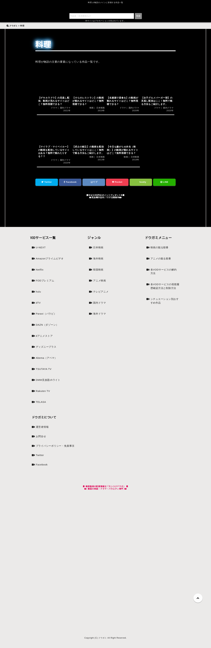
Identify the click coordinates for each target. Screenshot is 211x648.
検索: (11, 24)
